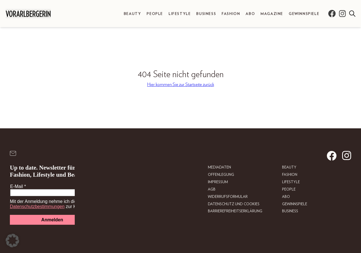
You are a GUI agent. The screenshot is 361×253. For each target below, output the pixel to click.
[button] (12, 240)
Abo (250, 14)
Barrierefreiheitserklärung (235, 211)
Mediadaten (219, 167)
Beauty (132, 14)
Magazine (272, 14)
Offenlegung (221, 175)
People (155, 14)
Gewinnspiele (304, 14)
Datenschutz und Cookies (233, 204)
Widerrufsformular (228, 196)
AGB (211, 189)
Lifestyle (180, 14)
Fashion (231, 14)
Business (206, 14)
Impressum (218, 182)
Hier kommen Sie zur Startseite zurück (180, 84)
